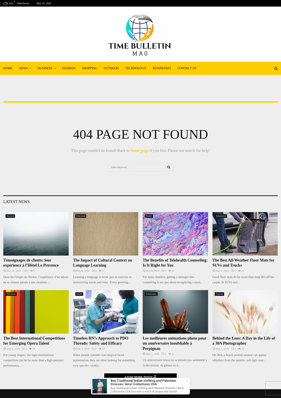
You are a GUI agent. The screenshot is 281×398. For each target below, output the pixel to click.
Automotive (221, 216)
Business (45, 68)
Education (80, 216)
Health (149, 216)
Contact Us (187, 68)
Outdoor (111, 68)
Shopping (89, 68)
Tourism (10, 216)
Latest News (16, 202)
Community (151, 294)
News (23, 68)
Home (7, 68)
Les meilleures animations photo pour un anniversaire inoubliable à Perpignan (174, 343)
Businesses (162, 68)
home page (139, 150)
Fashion (69, 68)
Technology (135, 68)
